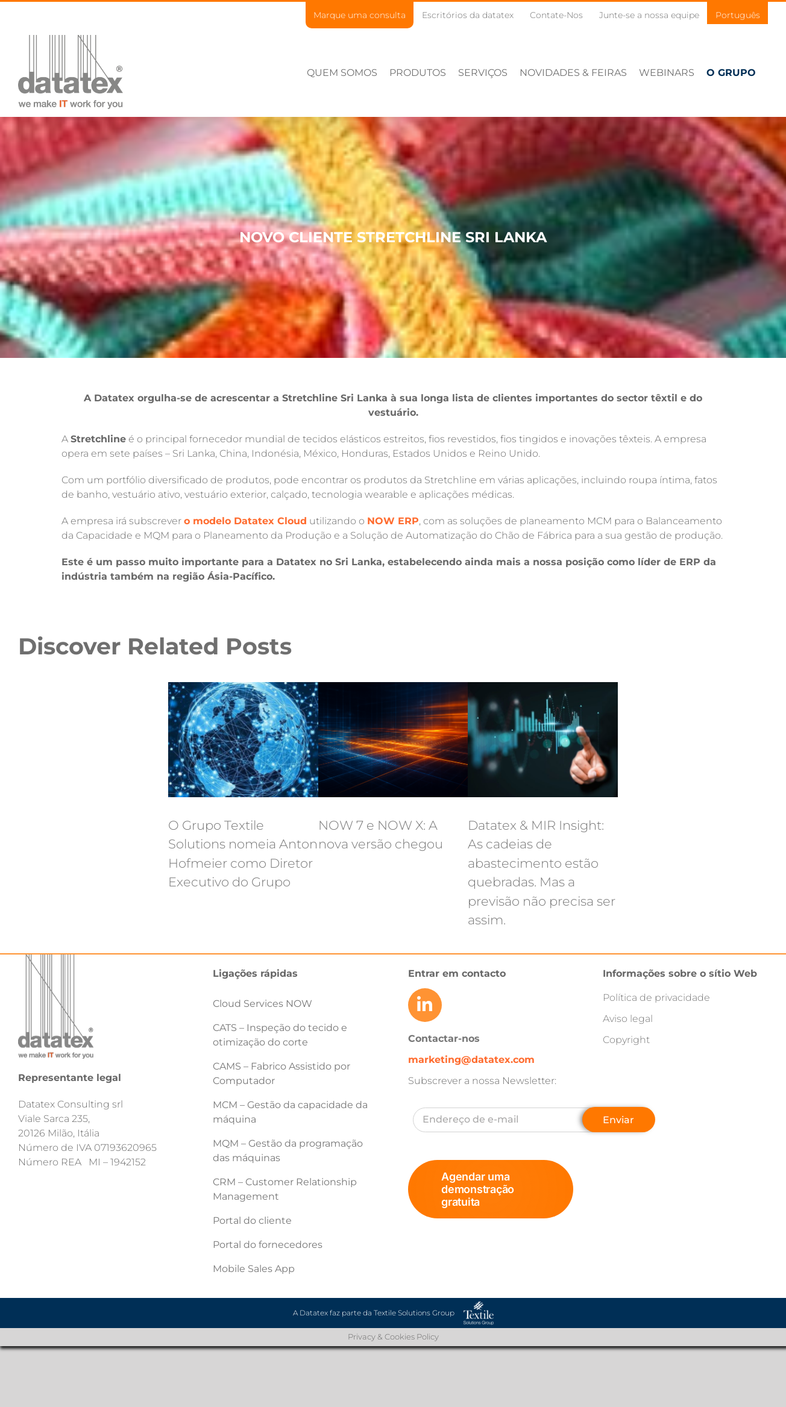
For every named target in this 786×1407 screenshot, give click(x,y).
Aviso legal (628, 1018)
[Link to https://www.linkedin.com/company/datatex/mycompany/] (425, 1005)
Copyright (626, 1039)
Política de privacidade (656, 997)
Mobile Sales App (254, 1268)
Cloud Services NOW (262, 1003)
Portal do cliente (252, 1220)
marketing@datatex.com (471, 1059)
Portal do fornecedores (267, 1244)
